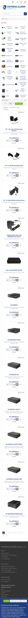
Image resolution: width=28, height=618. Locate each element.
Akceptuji (6, 601)
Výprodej (12, 107)
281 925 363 (8, 570)
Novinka (6, 109)
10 (3, 535)
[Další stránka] (6, 535)
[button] (3, 596)
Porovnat (21, 112)
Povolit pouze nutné (15, 601)
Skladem (6, 107)
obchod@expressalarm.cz (10, 572)
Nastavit (24, 601)
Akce (18, 107)
